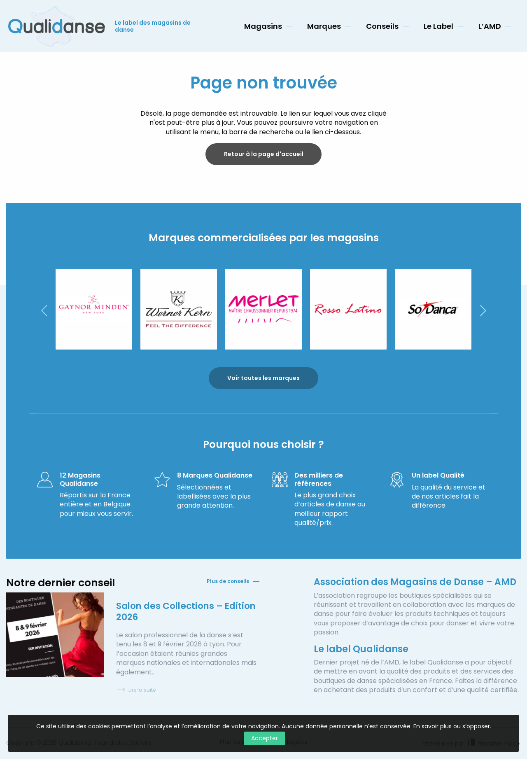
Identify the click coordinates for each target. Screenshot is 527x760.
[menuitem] (268, 26)
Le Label (438, 26)
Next (482, 311)
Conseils (382, 26)
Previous (44, 311)
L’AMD (489, 26)
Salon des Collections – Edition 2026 (171, 612)
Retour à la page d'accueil (263, 154)
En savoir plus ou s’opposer (451, 726)
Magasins (263, 26)
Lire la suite (136, 691)
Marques (324, 26)
